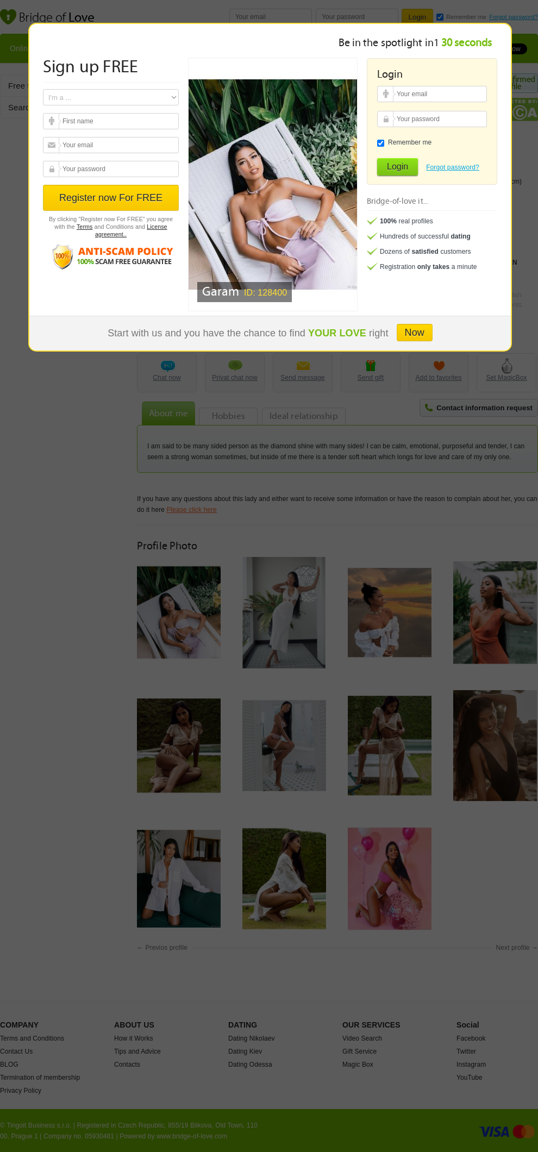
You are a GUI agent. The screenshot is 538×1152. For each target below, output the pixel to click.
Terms (85, 226)
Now (414, 332)
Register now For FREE (110, 197)
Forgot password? (452, 167)
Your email (52, 121)
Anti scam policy (111, 256)
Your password (52, 169)
